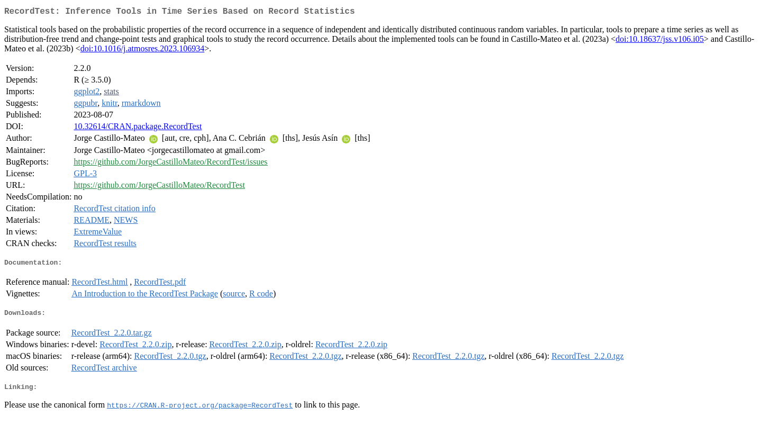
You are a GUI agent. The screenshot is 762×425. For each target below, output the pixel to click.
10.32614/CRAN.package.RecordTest (138, 128)
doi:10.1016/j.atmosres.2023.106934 (142, 50)
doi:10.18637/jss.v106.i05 (659, 41)
